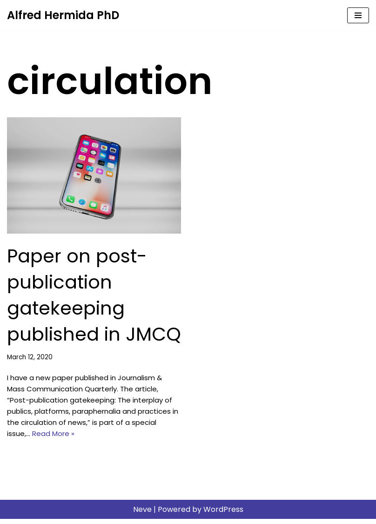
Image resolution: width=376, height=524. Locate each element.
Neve (142, 514)
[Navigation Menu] (358, 15)
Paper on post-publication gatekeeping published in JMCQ (94, 295)
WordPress (223, 514)
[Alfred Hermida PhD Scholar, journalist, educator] (63, 15)
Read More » (82, 438)
